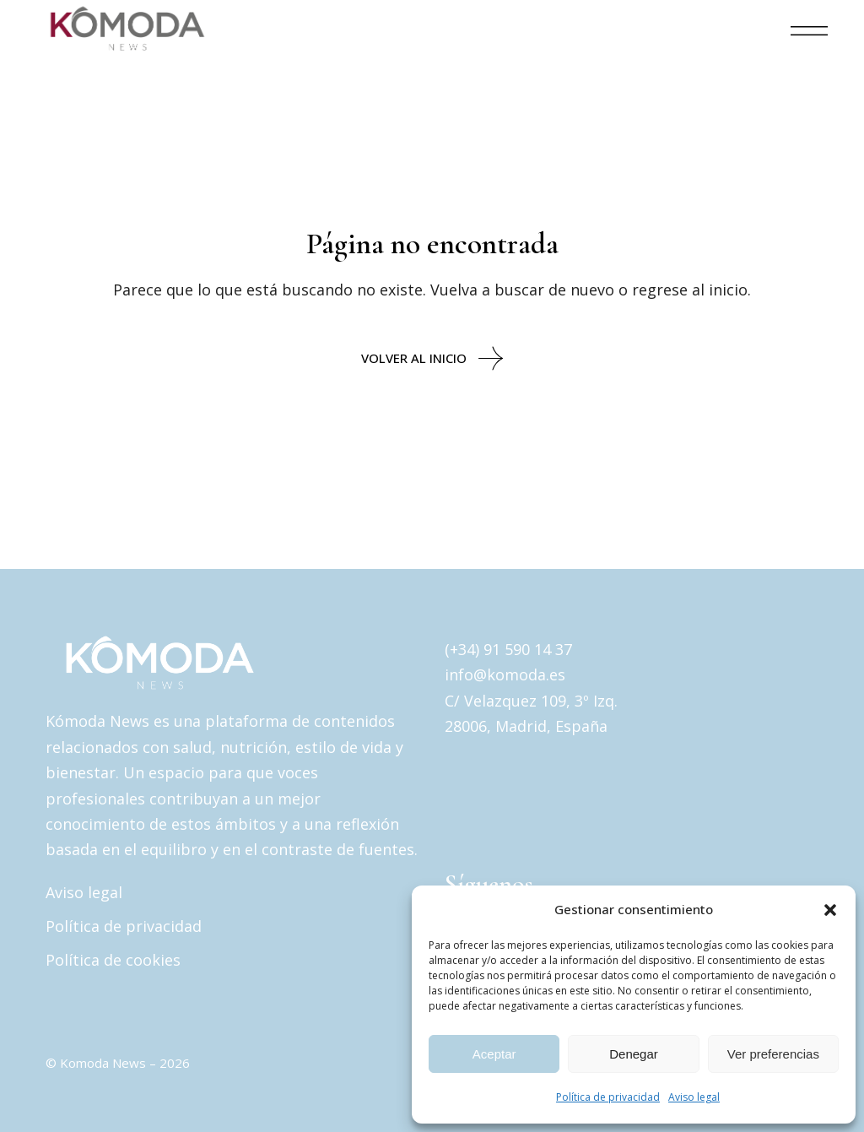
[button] (830, 910)
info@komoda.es (505, 674)
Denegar (633, 1054)
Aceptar (494, 1054)
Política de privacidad (608, 1097)
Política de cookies (113, 960)
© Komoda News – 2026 (118, 1062)
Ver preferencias (773, 1054)
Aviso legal (694, 1097)
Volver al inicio (432, 358)
